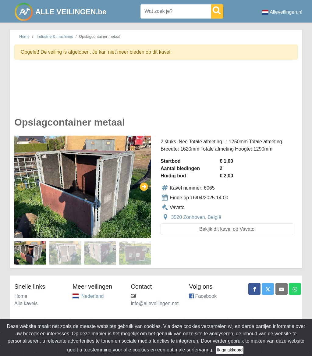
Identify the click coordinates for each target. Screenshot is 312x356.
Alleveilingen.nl (282, 12)
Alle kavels (25, 303)
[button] (21, 187)
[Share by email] (281, 289)
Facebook (206, 296)
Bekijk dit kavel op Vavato (226, 229)
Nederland (92, 296)
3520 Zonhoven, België (196, 217)
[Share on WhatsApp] (295, 289)
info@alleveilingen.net (155, 303)
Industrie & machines (55, 36)
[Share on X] (268, 289)
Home (24, 36)
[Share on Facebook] (254, 289)
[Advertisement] (156, 91)
